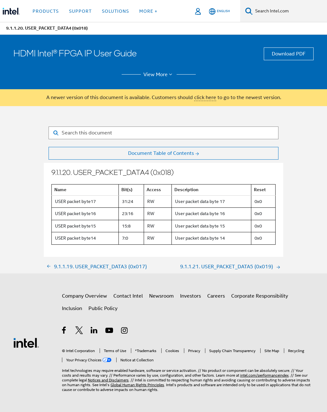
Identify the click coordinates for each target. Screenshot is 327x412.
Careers (216, 296)
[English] (219, 11)
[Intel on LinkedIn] (94, 331)
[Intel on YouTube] (110, 331)
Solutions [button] (115, 11)
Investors (190, 296)
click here (205, 97)
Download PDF (289, 54)
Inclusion (72, 308)
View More (158, 74)
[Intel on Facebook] (64, 331)
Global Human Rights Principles (137, 384)
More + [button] (148, 11)
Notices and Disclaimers (108, 380)
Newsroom (161, 296)
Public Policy (103, 308)
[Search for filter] (163, 132)
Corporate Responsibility (259, 296)
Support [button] (80, 11)
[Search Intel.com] (290, 11)
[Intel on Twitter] (79, 331)
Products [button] (46, 11)
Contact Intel (128, 296)
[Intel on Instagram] (125, 331)
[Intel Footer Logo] (26, 342)
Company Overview (84, 296)
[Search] (249, 11)
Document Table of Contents (161, 153)
